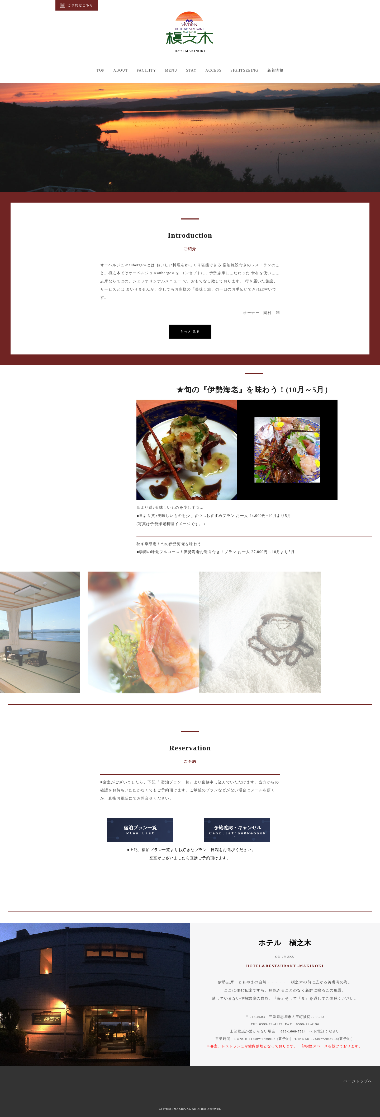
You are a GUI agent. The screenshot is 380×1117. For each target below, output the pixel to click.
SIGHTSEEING (244, 70)
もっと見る (190, 331)
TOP (100, 70)
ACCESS (213, 70)
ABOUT (120, 70)
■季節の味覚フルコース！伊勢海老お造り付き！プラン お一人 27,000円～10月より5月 (215, 552)
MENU (171, 70)
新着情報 (275, 70)
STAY (191, 70)
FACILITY (146, 70)
